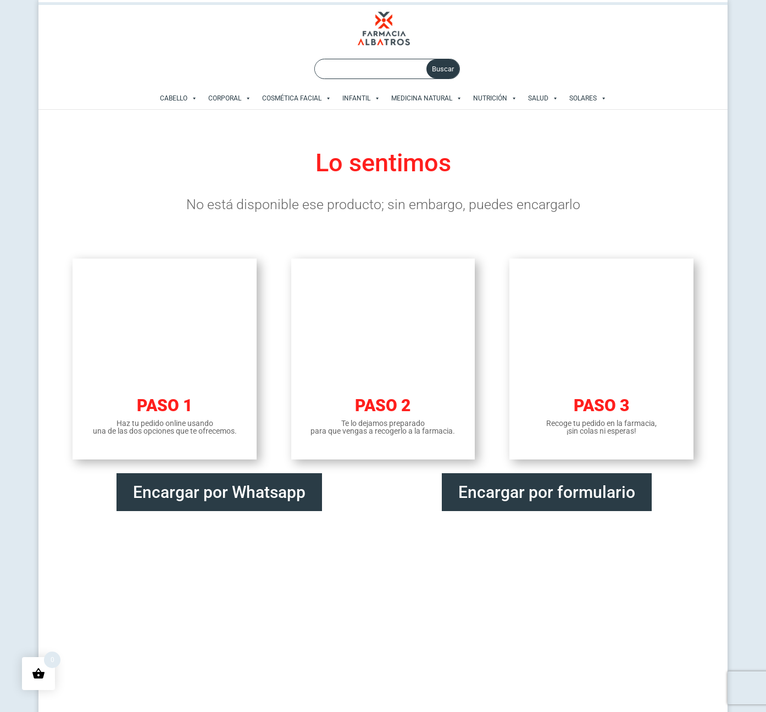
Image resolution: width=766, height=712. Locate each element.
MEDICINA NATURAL (426, 98)
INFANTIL (361, 98)
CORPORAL (229, 98)
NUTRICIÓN (495, 98)
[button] (192, 98)
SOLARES (588, 98)
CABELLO (178, 98)
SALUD (543, 98)
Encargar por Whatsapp (219, 490)
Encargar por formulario (546, 490)
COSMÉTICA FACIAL (296, 98)
